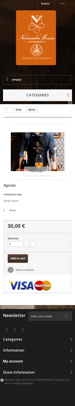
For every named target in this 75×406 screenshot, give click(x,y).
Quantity (13, 238)
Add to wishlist (24, 269)
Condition (10, 194)
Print (13, 210)
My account (13, 361)
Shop (19, 109)
